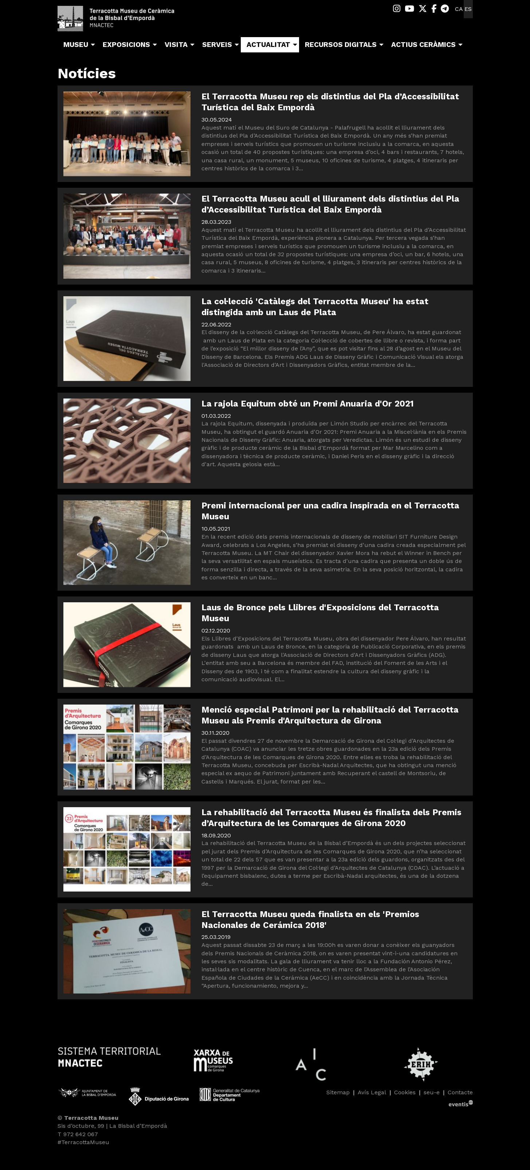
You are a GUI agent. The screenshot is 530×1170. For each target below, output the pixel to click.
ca (459, 8)
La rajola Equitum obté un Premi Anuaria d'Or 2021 (307, 404)
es (468, 8)
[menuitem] (396, 9)
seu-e (432, 1092)
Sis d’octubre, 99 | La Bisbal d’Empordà (112, 1125)
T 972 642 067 (78, 1134)
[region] (265, 1064)
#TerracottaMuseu (83, 1142)
